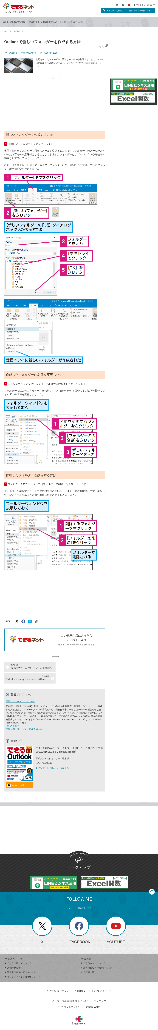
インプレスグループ (100, 979)
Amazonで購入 (18, 774)
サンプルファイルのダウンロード (22, 965)
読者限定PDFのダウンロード (20, 961)
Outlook (33, 22)
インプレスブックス (69, 995)
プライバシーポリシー (59, 979)
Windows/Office (17, 22)
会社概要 (80, 979)
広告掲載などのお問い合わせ (96, 956)
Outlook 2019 (50, 53)
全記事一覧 (87, 961)
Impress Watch (92, 995)
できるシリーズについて (18, 952)
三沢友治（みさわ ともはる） (20, 690)
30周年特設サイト (15, 956)
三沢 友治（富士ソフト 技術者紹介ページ (26, 718)
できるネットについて (144, 5)
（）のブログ (12, 714)
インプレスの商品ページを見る (52, 757)
